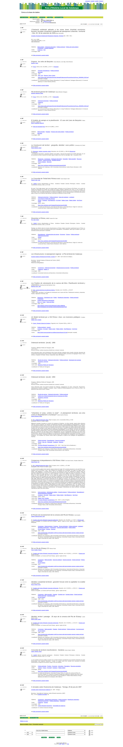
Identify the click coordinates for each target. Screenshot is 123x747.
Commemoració (51, 595)
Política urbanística (54, 700)
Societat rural (61, 594)
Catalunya (40, 49)
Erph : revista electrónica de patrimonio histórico (44, 290)
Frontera (49, 666)
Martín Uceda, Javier (36, 619)
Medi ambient (40, 47)
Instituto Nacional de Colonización (45, 300)
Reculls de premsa (42, 360)
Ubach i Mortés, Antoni (36, 651)
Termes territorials (63, 526)
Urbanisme (62, 700)
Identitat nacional (56, 160)
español (92, 1)
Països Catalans (42, 161)
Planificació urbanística (63, 297)
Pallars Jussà (65, 200)
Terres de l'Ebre (50, 302)
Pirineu (39, 200)
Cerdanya (44, 200)
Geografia (65, 159)
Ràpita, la (46, 269)
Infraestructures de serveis (52, 234)
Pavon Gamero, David (36, 147)
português (87, 1)
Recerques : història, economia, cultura (42, 151)
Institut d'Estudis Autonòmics (45, 705)
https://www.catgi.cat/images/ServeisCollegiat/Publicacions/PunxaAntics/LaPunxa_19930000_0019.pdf (63, 77)
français (101, 1)
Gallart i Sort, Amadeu (36, 319)
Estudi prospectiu (67, 559)
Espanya (61, 442)
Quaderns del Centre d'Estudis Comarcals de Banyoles (45, 520)
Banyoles (40, 72)
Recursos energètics (76, 666)
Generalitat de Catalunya (59, 705)
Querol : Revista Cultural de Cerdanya (41, 323)
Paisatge (48, 131)
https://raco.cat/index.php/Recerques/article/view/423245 (52, 165)
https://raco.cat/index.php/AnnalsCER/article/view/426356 (52, 447)
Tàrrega (46, 702)
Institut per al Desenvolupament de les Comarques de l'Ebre (52, 396)
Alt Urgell (58, 200)
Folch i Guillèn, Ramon (36, 550)
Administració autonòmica (51, 699)
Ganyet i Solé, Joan (35, 180)
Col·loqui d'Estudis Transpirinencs (46, 445)
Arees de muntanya (63, 197)
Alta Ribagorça (51, 200)
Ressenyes (72, 151)
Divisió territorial (48, 526)
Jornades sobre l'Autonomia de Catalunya (40, 689)
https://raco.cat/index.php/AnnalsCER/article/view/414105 (52, 501)
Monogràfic (55, 97)
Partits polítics (72, 527)
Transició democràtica (62, 527)
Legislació (71, 197)
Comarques (41, 526)
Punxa (34, 66)
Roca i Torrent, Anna (36, 584)
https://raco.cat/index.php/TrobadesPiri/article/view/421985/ (52, 205)
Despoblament (41, 234)
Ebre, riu (39, 302)
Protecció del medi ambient (57, 131)
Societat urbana (69, 594)
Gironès (48, 529)
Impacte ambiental (48, 48)
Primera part (80, 520)
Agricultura (60, 666)
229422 (35, 183)
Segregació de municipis (75, 360)
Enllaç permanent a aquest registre (41, 55)
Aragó (39, 201)
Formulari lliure (99, 724)
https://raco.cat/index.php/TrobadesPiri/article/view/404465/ (52, 671)
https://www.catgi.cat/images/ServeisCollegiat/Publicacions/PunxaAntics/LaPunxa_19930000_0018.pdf (63, 106)
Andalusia (55, 442)
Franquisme (40, 298)
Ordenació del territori (50, 47)
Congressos (40, 48)
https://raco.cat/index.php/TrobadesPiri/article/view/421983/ (52, 241)
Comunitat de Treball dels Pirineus (46, 198)
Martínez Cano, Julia (36, 286)
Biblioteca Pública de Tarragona (46, 364)
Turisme (68, 234)
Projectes (56, 66)
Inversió (49, 327)
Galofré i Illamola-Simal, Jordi (38, 516)
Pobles (55, 297)
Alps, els (44, 442)
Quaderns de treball (42, 694)
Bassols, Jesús (34, 63)
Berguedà (49, 442)
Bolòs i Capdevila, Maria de (37, 123)
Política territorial (61, 47)
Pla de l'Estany (41, 529)
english (96, 1)
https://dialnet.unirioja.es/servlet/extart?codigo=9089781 (51, 305)
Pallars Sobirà (72, 200)
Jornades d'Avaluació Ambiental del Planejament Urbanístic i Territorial (47, 35)
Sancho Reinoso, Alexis (36, 416)
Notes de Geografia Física (39, 126)
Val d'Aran (79, 200)
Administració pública (52, 492)
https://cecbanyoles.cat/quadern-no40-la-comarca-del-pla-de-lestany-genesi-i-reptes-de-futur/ (61, 532)
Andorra (40, 667)
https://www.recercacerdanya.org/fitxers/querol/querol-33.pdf (52, 332)
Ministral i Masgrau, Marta (37, 93)
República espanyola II (43, 527)
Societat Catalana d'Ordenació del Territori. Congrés (43, 256)
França (44, 667)
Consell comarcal (62, 492)
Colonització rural (48, 297)
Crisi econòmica (42, 492)
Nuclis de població (57, 559)
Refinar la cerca (47, 21)
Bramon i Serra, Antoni (49, 75)
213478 (35, 655)
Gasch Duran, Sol (35, 462)
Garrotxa (53, 529)
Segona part (82, 553)
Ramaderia (67, 666)
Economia (62, 234)
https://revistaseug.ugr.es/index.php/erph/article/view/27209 (52, 307)
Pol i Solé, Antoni (35, 219)
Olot (44, 49)
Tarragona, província (43, 361)
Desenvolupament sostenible (45, 493)
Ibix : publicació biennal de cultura (40, 419)
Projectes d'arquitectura (44, 70)
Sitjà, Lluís (40, 75)
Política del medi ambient (72, 47)
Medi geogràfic (41, 131)
